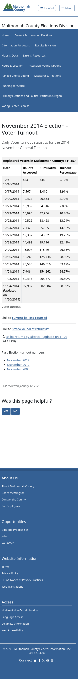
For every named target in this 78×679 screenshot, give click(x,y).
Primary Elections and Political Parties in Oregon (32, 96)
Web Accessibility (12, 630)
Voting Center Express (15, 106)
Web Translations (12, 586)
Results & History (45, 45)
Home (5, 35)
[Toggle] (67, 8)
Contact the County (14, 499)
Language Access (12, 617)
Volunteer (8, 543)
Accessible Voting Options (45, 65)
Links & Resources (34, 55)
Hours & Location (12, 65)
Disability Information (15, 623)
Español (49, 8)
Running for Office (13, 86)
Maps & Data (10, 55)
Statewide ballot (31, 329)
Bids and (15, 530)
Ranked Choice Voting (15, 76)
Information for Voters (16, 45)
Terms (5, 567)
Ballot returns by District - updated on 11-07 (36, 337)
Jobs (4, 536)
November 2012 (18, 360)
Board (13, 493)
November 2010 (18, 365)
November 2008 (18, 369)
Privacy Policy (10, 573)
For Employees (11, 506)
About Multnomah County (18, 486)
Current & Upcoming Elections (33, 35)
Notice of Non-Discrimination (20, 610)
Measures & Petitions (47, 76)
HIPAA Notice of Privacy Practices (22, 580)
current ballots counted (29, 318)
